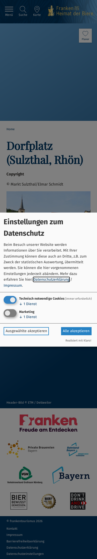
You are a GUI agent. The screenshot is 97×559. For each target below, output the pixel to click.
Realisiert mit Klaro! (78, 340)
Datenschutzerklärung (51, 279)
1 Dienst (28, 304)
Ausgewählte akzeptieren (26, 331)
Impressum (13, 285)
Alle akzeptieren (76, 331)
